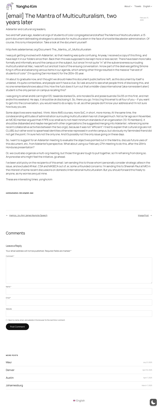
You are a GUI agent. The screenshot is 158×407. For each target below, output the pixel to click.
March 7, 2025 (147, 385)
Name (8, 287)
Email (8, 298)
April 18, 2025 (147, 370)
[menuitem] (79, 400)
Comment (10, 256)
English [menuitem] (80, 400)
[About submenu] (131, 6)
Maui (9, 362)
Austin (10, 377)
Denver (10, 370)
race (31, 193)
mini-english (24, 193)
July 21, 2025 (147, 362)
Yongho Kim (26, 6)
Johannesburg (14, 385)
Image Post (143, 215)
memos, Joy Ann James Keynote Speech (28, 215)
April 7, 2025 (147, 378)
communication (12, 193)
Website (9, 309)
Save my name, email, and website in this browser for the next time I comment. (36, 320)
